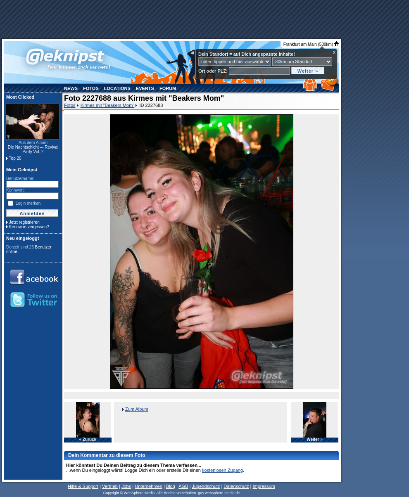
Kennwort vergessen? (29, 227)
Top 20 (15, 158)
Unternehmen (148, 486)
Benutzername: (20, 178)
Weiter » (315, 440)
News (71, 88)
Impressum (263, 486)
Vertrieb (110, 486)
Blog (170, 486)
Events (145, 88)
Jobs (126, 486)
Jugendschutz (206, 486)
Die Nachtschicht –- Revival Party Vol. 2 (33, 149)
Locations (117, 88)
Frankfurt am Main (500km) (311, 44)
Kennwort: (15, 190)
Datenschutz (236, 486)
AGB (183, 486)
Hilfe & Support (83, 486)
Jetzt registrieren (24, 222)
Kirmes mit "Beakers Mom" (108, 105)
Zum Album (136, 409)
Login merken (28, 203)
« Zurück (88, 440)
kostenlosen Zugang (222, 470)
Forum (167, 88)
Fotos (91, 88)
